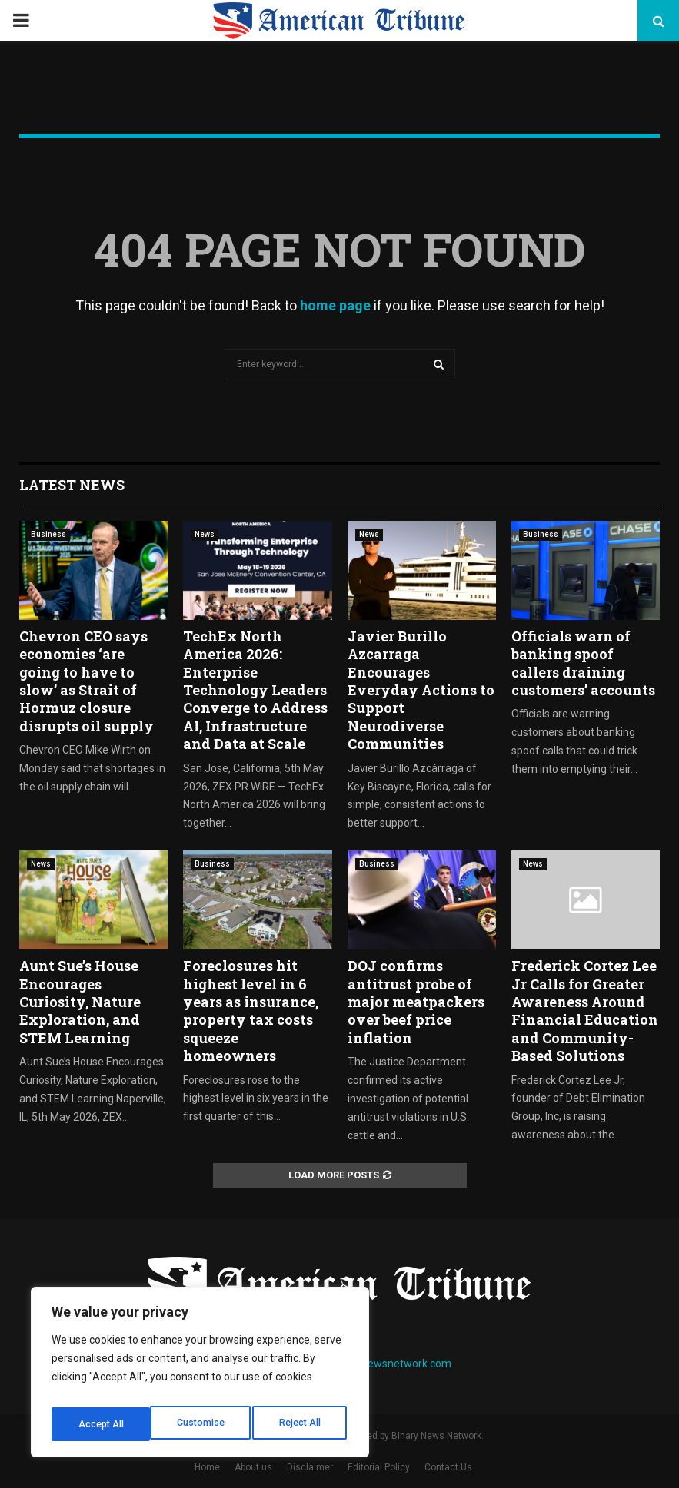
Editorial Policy (379, 1467)
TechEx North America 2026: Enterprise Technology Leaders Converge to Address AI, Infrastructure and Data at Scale (255, 690)
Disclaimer (310, 1467)
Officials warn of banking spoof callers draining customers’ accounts (583, 663)
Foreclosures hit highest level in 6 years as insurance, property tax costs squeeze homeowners (250, 1010)
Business (48, 534)
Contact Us (448, 1467)
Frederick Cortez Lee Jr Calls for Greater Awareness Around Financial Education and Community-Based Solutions (584, 1010)
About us (253, 1467)
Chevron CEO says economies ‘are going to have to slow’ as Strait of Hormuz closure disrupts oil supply (86, 681)
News (205, 534)
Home (207, 1467)
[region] (200, 1376)
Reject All (202, 1424)
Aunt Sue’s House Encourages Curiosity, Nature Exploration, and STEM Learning (80, 1001)
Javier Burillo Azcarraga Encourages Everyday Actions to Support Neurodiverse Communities (421, 690)
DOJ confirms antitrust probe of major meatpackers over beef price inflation (416, 1001)
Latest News (72, 485)
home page (335, 305)
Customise (101, 1424)
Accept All (301, 1424)
